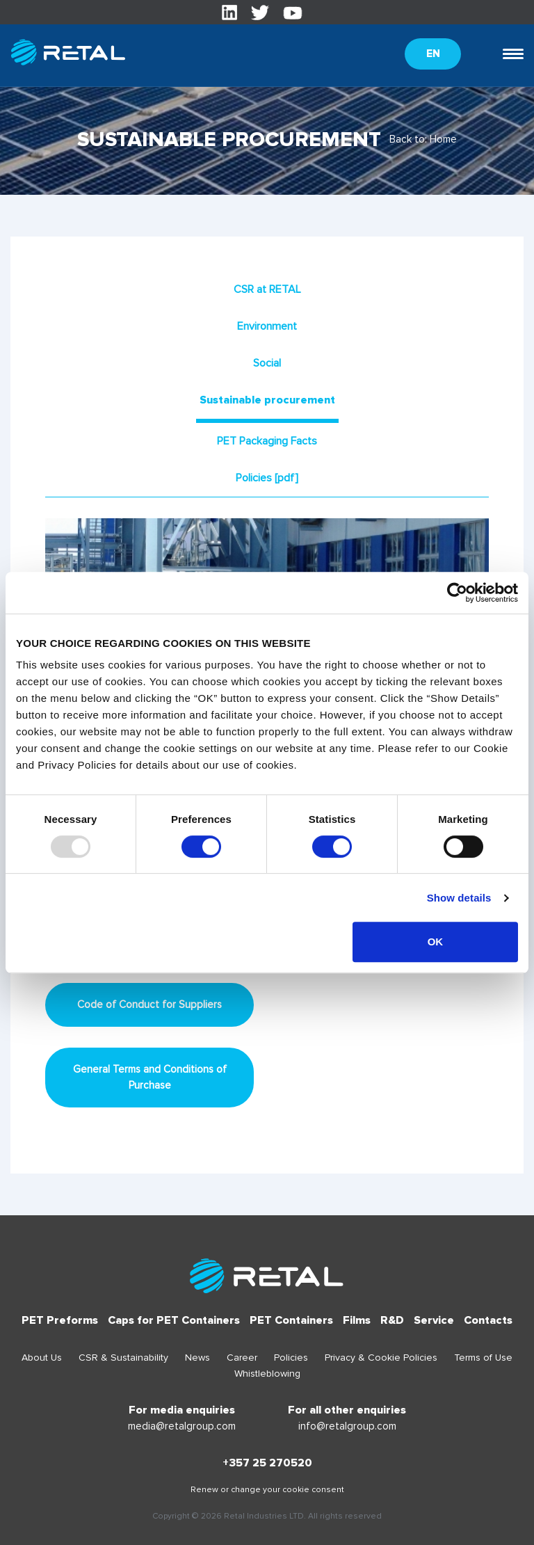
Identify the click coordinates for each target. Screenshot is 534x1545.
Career (242, 1357)
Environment (267, 326)
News (197, 1357)
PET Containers (291, 1320)
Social (267, 363)
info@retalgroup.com (347, 1426)
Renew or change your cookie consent (267, 1489)
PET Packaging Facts (267, 441)
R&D (392, 1320)
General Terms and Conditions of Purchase (150, 1077)
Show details (459, 898)
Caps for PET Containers (174, 1320)
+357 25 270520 (267, 1463)
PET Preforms (60, 1320)
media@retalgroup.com (182, 1426)
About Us (42, 1357)
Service (434, 1320)
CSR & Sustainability (123, 1357)
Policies (291, 1357)
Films (357, 1320)
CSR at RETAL (267, 289)
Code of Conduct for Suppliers (149, 1004)
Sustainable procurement (267, 400)
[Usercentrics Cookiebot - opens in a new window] (457, 592)
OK (436, 941)
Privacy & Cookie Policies (381, 1357)
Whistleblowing (267, 1373)
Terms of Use (483, 1357)
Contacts (488, 1320)
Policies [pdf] (267, 478)
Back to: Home (423, 139)
